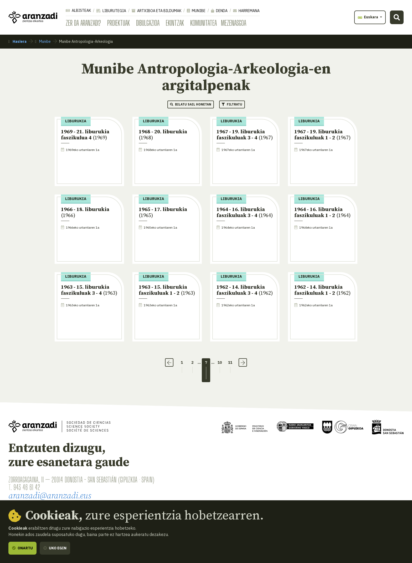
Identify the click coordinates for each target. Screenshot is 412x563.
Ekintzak (175, 22)
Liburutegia (111, 10)
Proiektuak (118, 22)
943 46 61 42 (26, 487)
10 (220, 362)
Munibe (196, 10)
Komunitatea (203, 22)
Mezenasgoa (233, 22)
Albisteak (78, 10)
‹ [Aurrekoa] (169, 362)
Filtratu (232, 104)
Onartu (22, 548)
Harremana (246, 10)
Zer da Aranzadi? (83, 22)
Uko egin (54, 548)
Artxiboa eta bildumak (156, 10)
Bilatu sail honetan (190, 104)
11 (230, 362)
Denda (219, 10)
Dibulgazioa (147, 22)
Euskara (368, 17)
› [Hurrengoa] (243, 362)
